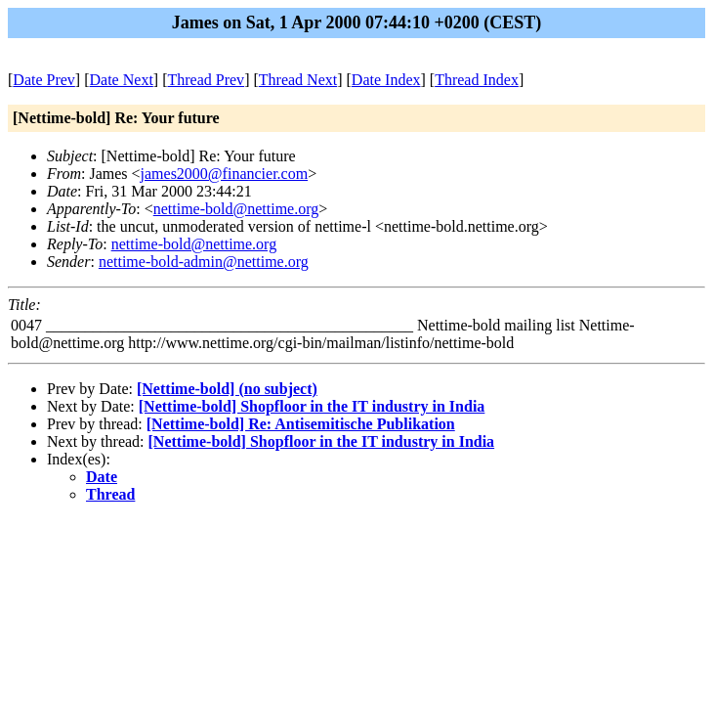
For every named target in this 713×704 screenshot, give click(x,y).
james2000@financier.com (225, 173)
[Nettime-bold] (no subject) (227, 388)
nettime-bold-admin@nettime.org (204, 261)
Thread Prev (205, 79)
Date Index (386, 79)
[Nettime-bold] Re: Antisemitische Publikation (301, 424)
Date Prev (44, 79)
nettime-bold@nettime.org (236, 208)
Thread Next (298, 79)
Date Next (121, 79)
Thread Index (477, 79)
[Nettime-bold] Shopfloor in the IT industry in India (312, 406)
